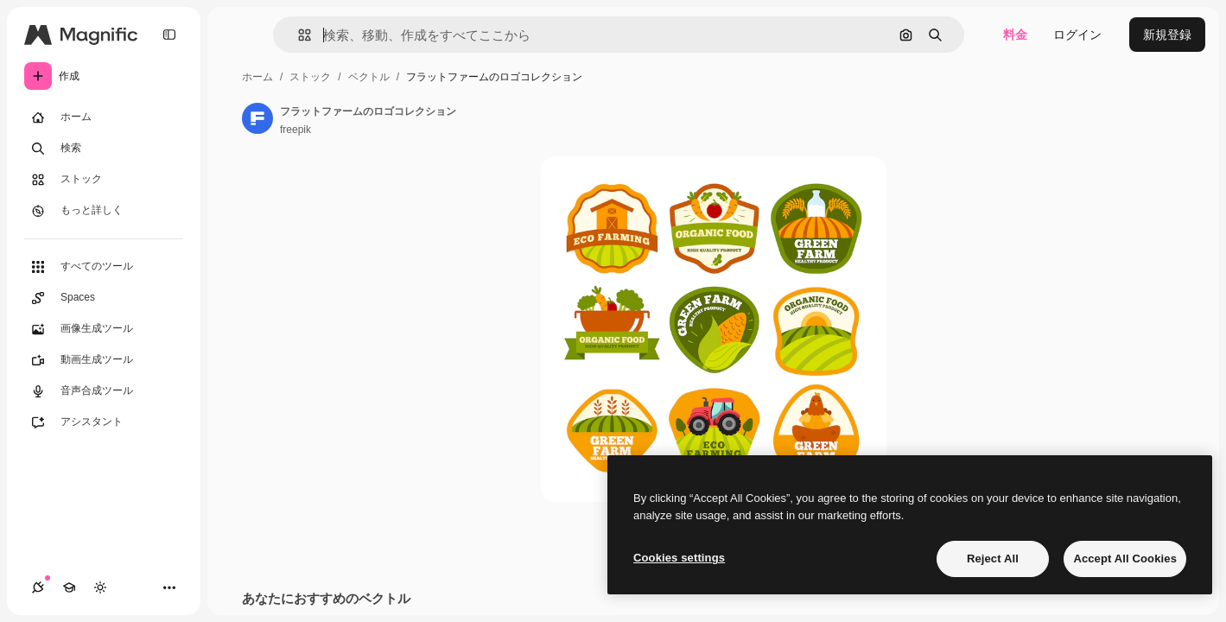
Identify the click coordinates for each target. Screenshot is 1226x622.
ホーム (257, 77)
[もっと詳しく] (103, 211)
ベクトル (369, 77)
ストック (310, 77)
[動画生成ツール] (103, 360)
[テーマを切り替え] (100, 587)
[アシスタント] (103, 422)
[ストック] (103, 180)
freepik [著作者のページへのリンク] (295, 130)
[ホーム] (103, 117)
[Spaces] (103, 298)
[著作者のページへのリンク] (257, 118)
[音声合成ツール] (103, 391)
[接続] (38, 587)
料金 (1015, 34)
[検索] (103, 148)
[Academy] (69, 587)
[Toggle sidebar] (169, 34)
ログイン (1077, 34)
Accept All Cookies (1125, 558)
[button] (297, 35)
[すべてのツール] (103, 267)
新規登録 (1167, 34)
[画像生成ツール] (103, 329)
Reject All (993, 558)
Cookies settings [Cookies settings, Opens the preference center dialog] (679, 557)
